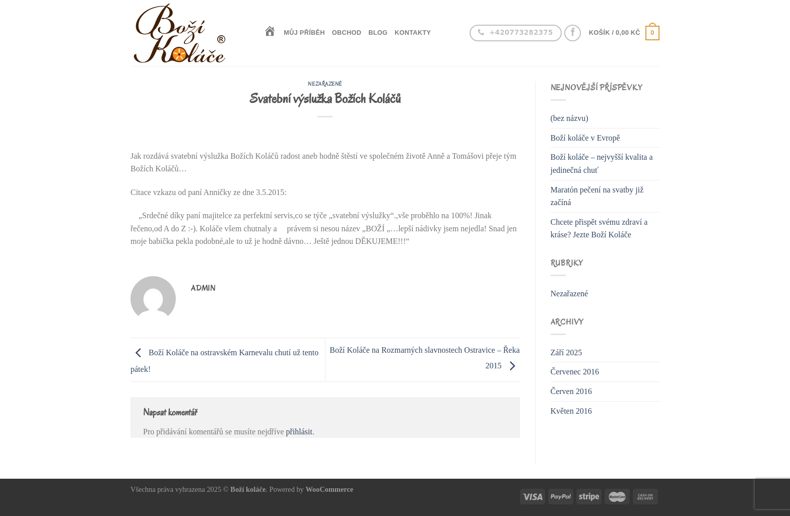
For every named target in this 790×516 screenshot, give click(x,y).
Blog (377, 32)
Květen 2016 (571, 411)
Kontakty (412, 32)
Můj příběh (304, 32)
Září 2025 (566, 352)
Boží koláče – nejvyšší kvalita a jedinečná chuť (602, 163)
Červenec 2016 (575, 371)
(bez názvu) (569, 118)
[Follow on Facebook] (572, 33)
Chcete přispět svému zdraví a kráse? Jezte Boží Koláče (599, 228)
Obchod (346, 32)
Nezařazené (325, 84)
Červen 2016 (571, 391)
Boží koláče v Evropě (585, 138)
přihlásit (299, 431)
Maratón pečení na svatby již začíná (597, 196)
